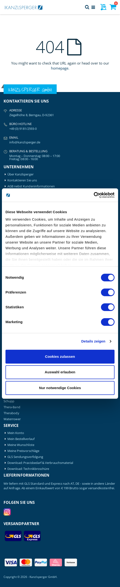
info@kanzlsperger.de (24, 142)
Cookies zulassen (60, 356)
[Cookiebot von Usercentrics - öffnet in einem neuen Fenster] (94, 195)
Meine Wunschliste (20, 444)
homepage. (60, 68)
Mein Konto (15, 433)
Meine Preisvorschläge (23, 450)
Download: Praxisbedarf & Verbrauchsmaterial (40, 462)
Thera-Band (12, 407)
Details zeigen (93, 341)
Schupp (9, 401)
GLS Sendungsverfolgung (25, 456)
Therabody (11, 413)
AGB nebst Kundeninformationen (31, 186)
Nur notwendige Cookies (60, 388)
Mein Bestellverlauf (21, 438)
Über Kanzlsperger (20, 174)
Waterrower (12, 419)
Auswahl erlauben (60, 372)
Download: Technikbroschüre (28, 468)
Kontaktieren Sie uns (22, 180)
